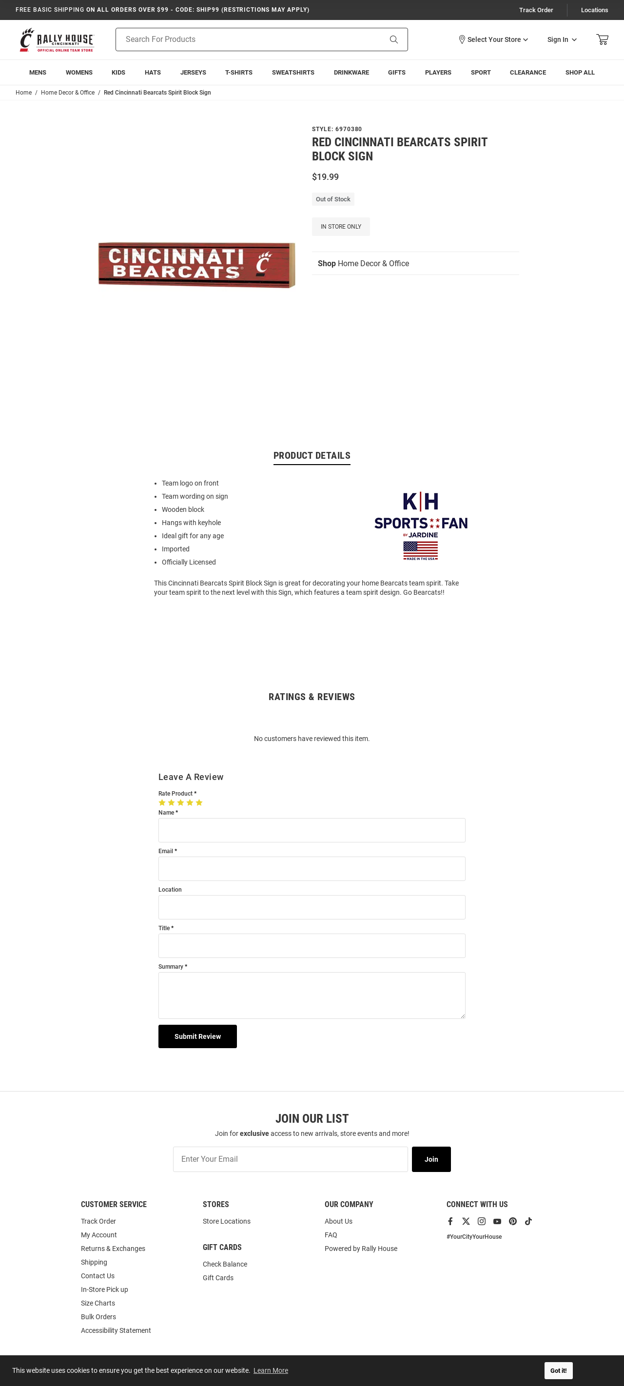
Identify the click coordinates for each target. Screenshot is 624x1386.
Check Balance (225, 1264)
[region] (312, 537)
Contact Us (98, 1276)
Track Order (536, 10)
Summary (170, 967)
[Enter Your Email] (290, 1159)
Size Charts (98, 1303)
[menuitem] (38, 72)
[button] (493, 39)
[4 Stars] (190, 802)
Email (165, 851)
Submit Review (198, 1036)
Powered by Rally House (361, 1248)
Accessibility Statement (116, 1330)
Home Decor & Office (363, 263)
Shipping (94, 1262)
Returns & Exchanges (113, 1248)
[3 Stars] (181, 802)
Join (431, 1159)
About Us (338, 1221)
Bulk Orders (98, 1317)
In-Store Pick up (104, 1289)
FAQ (331, 1235)
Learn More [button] (271, 1370)
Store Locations (227, 1221)
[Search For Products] (236, 39)
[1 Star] (163, 802)
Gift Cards (218, 1278)
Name (166, 813)
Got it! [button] (558, 1370)
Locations (594, 10)
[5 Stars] (200, 802)
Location (170, 890)
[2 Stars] (172, 802)
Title (164, 928)
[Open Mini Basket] (602, 40)
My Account (99, 1235)
